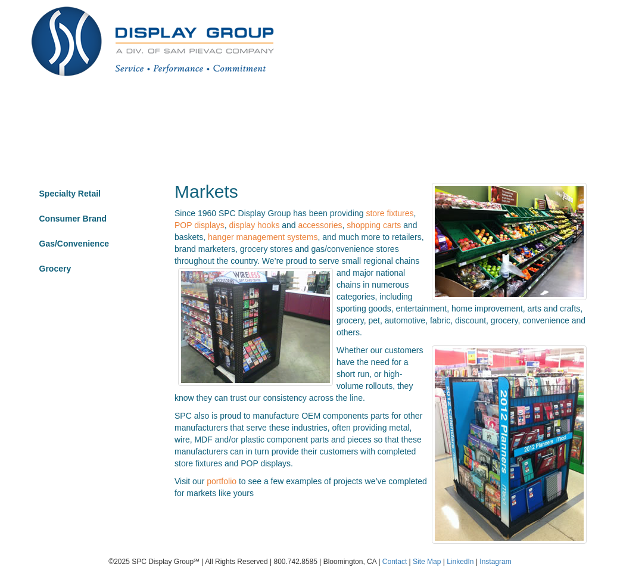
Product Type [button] (356, 110)
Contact (539, 110)
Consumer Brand (73, 218)
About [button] (285, 110)
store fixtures (389, 213)
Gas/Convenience (74, 243)
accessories (320, 225)
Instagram (495, 561)
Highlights (489, 110)
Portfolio (160, 110)
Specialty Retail (70, 193)
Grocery (55, 268)
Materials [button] (433, 110)
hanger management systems (262, 237)
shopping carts (374, 225)
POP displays (200, 225)
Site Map (427, 561)
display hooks (254, 225)
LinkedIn (460, 561)
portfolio (221, 481)
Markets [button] (223, 110)
